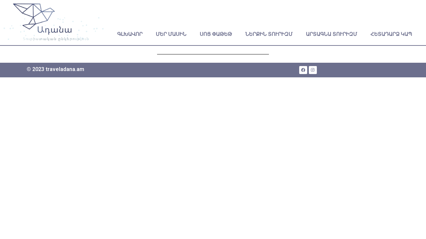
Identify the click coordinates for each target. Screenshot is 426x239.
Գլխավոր (129, 34)
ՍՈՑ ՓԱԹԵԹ (216, 34)
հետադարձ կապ (391, 34)
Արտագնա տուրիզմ (331, 34)
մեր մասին (171, 34)
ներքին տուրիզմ (269, 34)
